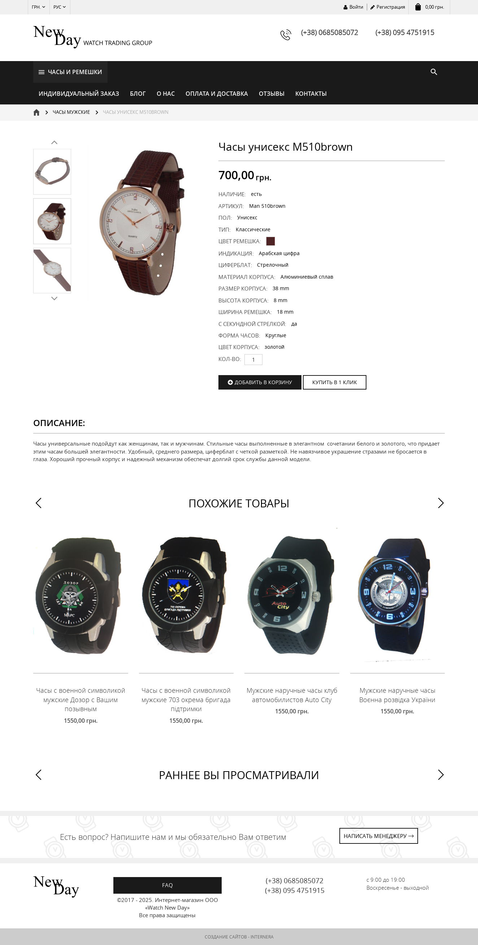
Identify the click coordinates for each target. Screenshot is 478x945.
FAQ (167, 885)
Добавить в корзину (263, 382)
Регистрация (391, 7)
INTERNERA (262, 937)
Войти (356, 7)
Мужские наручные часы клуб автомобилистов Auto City (292, 695)
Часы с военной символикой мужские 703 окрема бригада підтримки (186, 699)
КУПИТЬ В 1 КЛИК (334, 382)
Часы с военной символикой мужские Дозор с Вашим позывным (80, 699)
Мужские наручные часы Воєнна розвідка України (397, 695)
